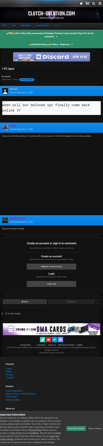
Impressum (41, 345)
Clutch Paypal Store (14, 391)
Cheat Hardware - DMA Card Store (21, 394)
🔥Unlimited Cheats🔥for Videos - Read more (49, 44)
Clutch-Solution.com (24, 348)
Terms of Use (16, 433)
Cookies (80, 345)
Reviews (9, 374)
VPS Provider (11, 397)
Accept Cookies (76, 428)
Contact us (52, 345)
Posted (21, 92)
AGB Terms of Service (66, 345)
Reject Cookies (94, 428)
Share (25, 301)
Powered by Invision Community (51, 353)
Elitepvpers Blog (13, 400)
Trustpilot (10, 377)
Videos (9, 371)
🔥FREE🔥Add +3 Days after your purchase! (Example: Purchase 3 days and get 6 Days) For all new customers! (50, 35)
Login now (51, 284)
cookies (57, 433)
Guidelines (34, 433)
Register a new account (51, 266)
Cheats (9, 368)
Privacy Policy (25, 345)
